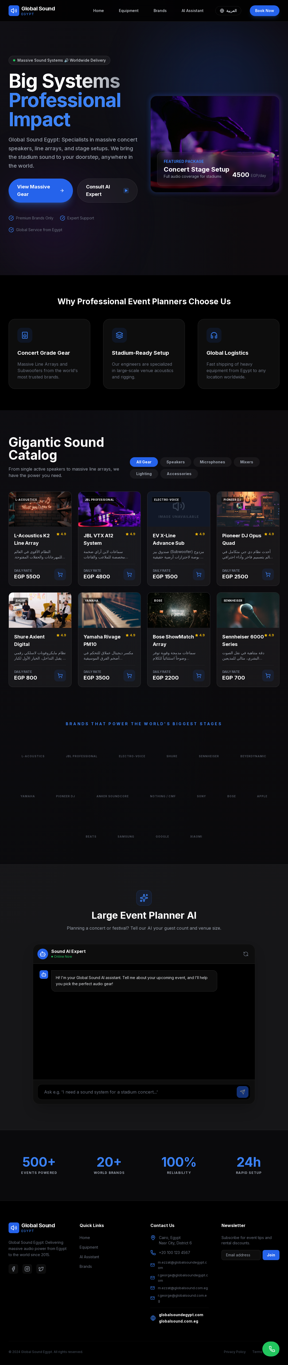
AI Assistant (193, 10)
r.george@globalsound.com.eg (182, 1298)
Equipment (129, 10)
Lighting (144, 473)
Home (98, 10)
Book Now (264, 10)
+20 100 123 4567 (174, 1252)
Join (271, 1255)
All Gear (143, 462)
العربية (228, 10)
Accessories (179, 473)
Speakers (175, 462)
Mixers (246, 462)
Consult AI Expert (107, 190)
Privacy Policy (235, 1352)
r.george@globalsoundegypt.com (183, 1278)
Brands (160, 10)
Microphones (212, 462)
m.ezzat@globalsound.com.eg (183, 1288)
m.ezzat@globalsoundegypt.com (182, 1265)
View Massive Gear (40, 190)
